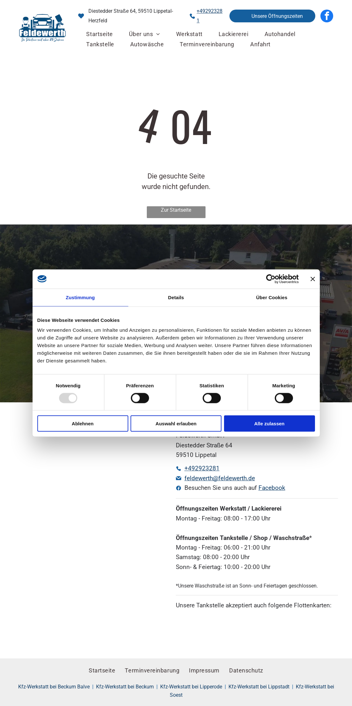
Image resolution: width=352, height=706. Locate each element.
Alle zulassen (269, 423)
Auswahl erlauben (175, 423)
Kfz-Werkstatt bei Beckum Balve (54, 687)
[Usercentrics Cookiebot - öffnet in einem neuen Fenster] (271, 279)
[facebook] (326, 16)
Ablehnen (83, 423)
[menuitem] (99, 34)
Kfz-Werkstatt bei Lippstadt (258, 687)
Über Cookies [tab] (272, 297)
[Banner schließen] (313, 279)
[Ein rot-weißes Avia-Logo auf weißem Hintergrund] (243, 629)
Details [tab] (176, 297)
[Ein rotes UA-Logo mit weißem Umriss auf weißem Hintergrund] (216, 629)
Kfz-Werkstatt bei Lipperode (191, 687)
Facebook (271, 487)
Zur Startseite (176, 210)
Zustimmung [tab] (80, 297)
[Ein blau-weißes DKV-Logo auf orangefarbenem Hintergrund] (189, 629)
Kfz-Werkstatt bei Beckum (125, 687)
